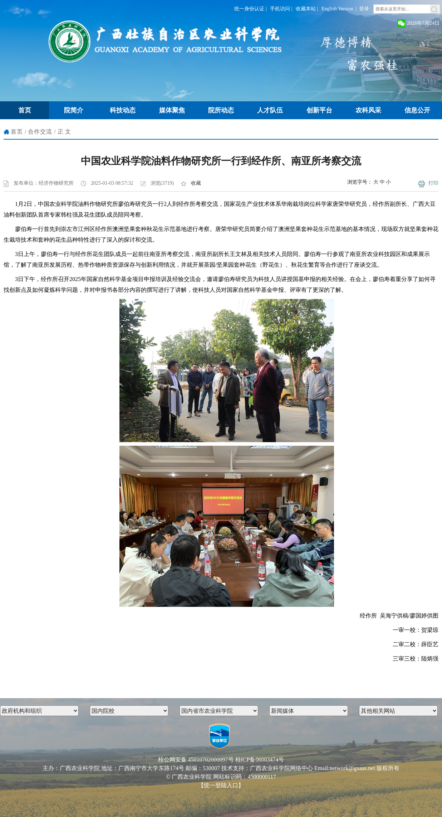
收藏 (196, 183)
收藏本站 (306, 8)
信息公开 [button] (417, 110)
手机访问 (280, 8)
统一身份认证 (249, 8)
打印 (433, 183)
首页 (17, 132)
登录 (364, 8)
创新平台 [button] (319, 110)
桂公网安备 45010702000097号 (196, 759)
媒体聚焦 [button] (172, 110)
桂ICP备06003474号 (259, 759)
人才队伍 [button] (270, 110)
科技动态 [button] (123, 110)
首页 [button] (24, 110)
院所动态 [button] (221, 110)
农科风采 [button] (368, 110)
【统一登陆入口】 (221, 785)
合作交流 (40, 132)
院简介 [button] (73, 110)
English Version (337, 8)
